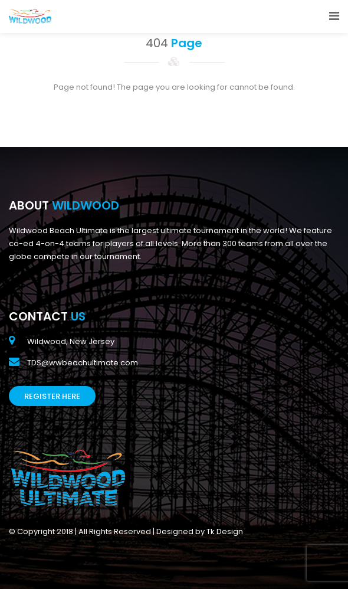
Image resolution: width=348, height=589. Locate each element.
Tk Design (224, 531)
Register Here (52, 396)
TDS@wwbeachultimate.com (82, 362)
